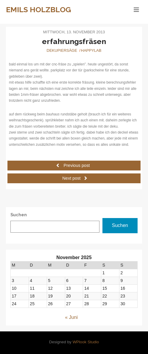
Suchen (120, 225)
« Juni (71, 317)
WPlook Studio (86, 342)
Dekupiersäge (62, 50)
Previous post (73, 165)
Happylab (91, 50)
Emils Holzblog (38, 9)
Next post (74, 178)
